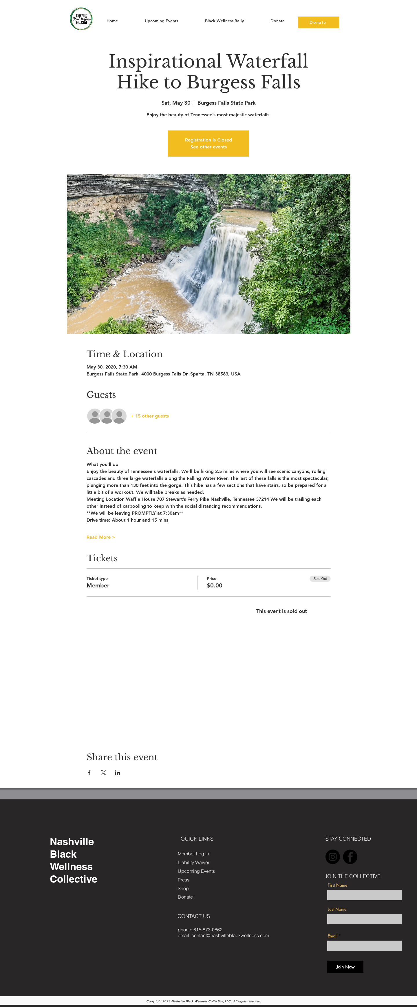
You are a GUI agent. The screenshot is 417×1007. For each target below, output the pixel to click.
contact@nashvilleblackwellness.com (230, 935)
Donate (185, 897)
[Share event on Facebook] (89, 772)
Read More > (101, 537)
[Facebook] (350, 857)
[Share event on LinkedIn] (117, 772)
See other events (209, 147)
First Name (337, 885)
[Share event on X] (103, 772)
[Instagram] (332, 857)
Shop (183, 888)
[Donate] (318, 22)
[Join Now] (345, 967)
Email (332, 936)
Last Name (337, 909)
